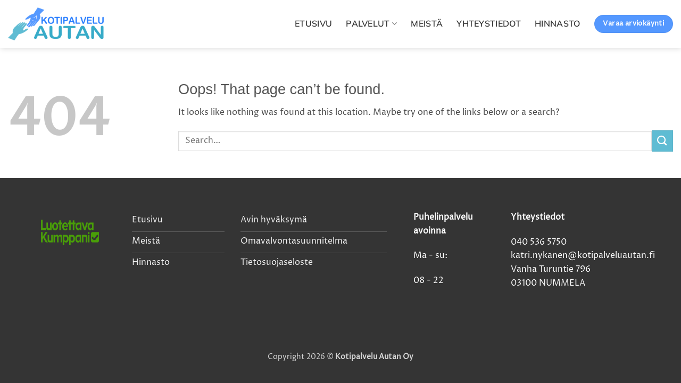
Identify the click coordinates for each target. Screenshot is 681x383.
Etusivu (313, 23)
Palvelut (371, 23)
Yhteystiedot (488, 23)
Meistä (427, 23)
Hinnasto (557, 23)
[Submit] (662, 140)
